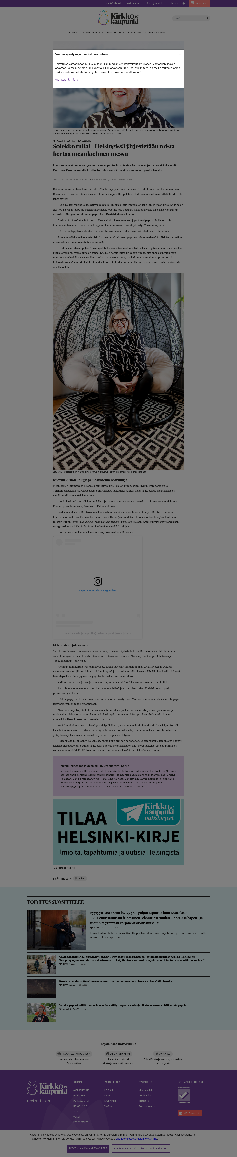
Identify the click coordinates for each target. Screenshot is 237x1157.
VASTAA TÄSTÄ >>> (67, 79)
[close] (180, 54)
